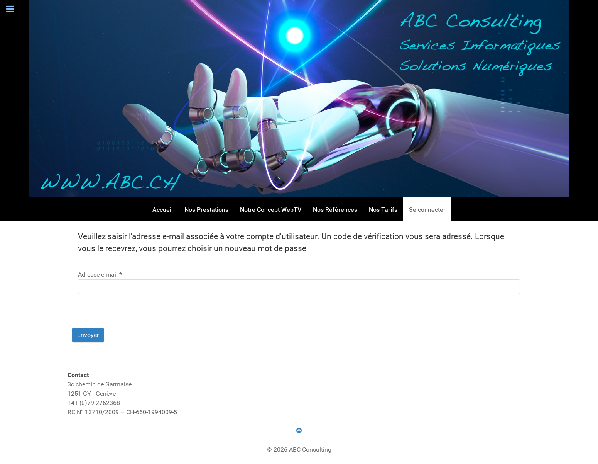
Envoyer (88, 334)
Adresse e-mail (100, 274)
